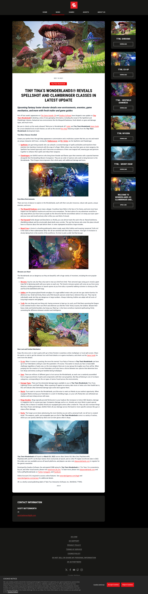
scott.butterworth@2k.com (26, 515)
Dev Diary (64, 129)
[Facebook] (70, 570)
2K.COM (74, 537)
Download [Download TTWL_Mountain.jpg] (123, 169)
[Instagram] (81, 570)
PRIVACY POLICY (74, 545)
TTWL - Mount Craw (123, 164)
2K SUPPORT (74, 541)
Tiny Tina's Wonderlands (58, 84)
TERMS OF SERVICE (74, 549)
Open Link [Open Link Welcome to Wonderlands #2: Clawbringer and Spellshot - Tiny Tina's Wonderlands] (123, 205)
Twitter (40, 472)
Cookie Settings (74, 575)
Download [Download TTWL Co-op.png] (123, 75)
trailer (68, 126)
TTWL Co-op (123, 69)
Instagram (46, 472)
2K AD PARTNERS (74, 562)
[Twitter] (66, 570)
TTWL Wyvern (123, 133)
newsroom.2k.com (54, 470)
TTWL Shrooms (123, 39)
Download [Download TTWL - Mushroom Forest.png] (123, 108)
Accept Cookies (113, 586)
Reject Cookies (127, 586)
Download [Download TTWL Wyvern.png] (123, 138)
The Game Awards (47, 116)
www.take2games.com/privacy (28, 478)
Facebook (57, 472)
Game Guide (94, 126)
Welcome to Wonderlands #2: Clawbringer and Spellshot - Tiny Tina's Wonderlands (123, 199)
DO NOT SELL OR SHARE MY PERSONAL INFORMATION (74, 558)
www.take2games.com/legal (69, 476)
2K (55, 116)
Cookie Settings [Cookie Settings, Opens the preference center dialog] (99, 586)
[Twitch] (78, 570)
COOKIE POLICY (74, 554)
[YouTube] (74, 570)
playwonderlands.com (82, 461)
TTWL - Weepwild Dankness (123, 101)
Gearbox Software (65, 116)
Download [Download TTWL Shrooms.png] (123, 44)
